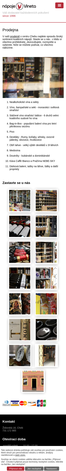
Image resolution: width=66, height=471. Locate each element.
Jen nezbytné (34, 468)
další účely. (20, 455)
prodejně (15, 36)
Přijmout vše (15, 468)
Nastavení (51, 468)
